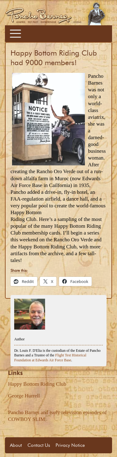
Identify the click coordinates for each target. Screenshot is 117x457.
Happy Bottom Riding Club (37, 384)
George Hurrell (24, 396)
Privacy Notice (70, 445)
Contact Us (38, 445)
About (16, 445)
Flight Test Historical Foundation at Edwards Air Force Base (50, 357)
